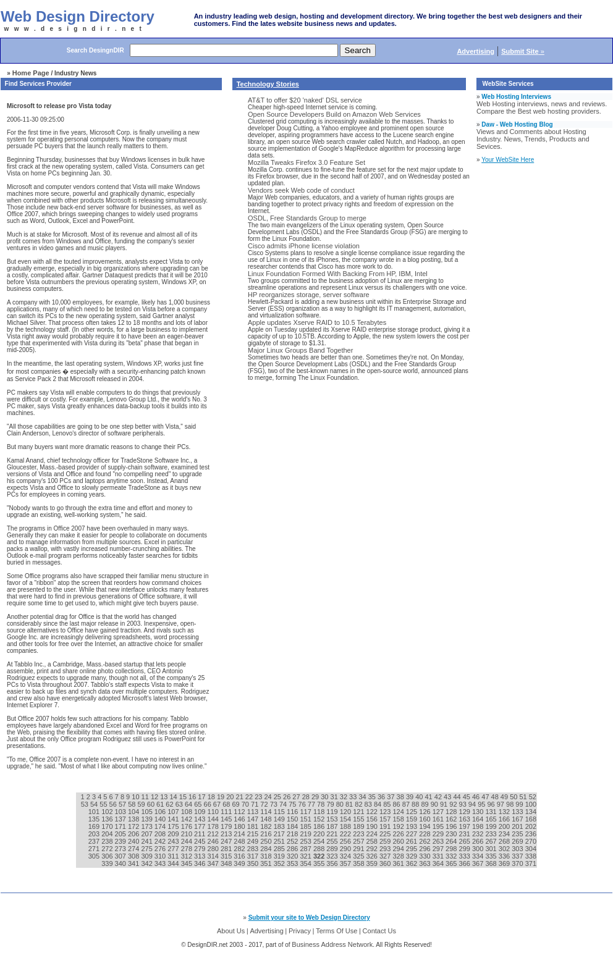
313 (200, 856)
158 (398, 819)
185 (306, 826)
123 (385, 811)
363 (425, 863)
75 (293, 804)
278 (187, 848)
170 (107, 826)
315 (227, 856)
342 (147, 863)
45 (467, 796)
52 (532, 796)
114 (266, 811)
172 (134, 826)
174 (160, 826)
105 (147, 811)
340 (121, 863)
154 (346, 819)
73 (274, 804)
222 (346, 834)
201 (518, 826)
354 (306, 863)
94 (473, 804)
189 (359, 826)
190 (372, 826)
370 (518, 863)
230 (452, 834)
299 (465, 848)
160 (425, 819)
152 (319, 819)
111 (227, 811)
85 (387, 804)
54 (94, 804)
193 (412, 826)
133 (518, 811)
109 (200, 811)
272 (107, 848)
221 (332, 834)
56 (114, 804)
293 (385, 848)
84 (378, 804)
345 (187, 863)
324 (346, 856)
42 (439, 796)
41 (429, 796)
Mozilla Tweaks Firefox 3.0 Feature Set (306, 162)
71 (255, 804)
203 (94, 834)
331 (439, 856)
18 (212, 796)
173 (147, 826)
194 (425, 826)
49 (505, 796)
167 (518, 819)
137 (121, 819)
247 (227, 841)
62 (170, 804)
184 (293, 826)
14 (174, 796)
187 (332, 826)
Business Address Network (332, 944)
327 (385, 856)
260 (398, 841)
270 (530, 841)
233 (491, 834)
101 (94, 811)
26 (287, 796)
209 (173, 834)
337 (518, 856)
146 (240, 819)
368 (491, 863)
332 (452, 856)
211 (200, 834)
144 (214, 819)
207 (147, 834)
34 (363, 796)
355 (319, 863)
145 (227, 819)
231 (465, 834)
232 (478, 834)
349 (240, 863)
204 (107, 834)
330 (425, 856)
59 (141, 804)
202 (530, 826)
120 (346, 811)
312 (187, 856)
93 (463, 804)
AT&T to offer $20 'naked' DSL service (305, 100)
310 (160, 856)
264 (452, 841)
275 (147, 848)
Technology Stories (268, 84)
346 (200, 863)
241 (147, 841)
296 (425, 848)
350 (253, 863)
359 (372, 863)
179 (227, 826)
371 (530, 863)
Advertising (266, 931)
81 (350, 804)
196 (452, 826)
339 (107, 863)
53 (85, 804)
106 (160, 811)
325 (359, 856)
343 (160, 863)
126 (425, 811)
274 (134, 848)
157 (385, 819)
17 (202, 796)
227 (412, 834)
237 (94, 841)
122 (372, 811)
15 (183, 796)
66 (208, 804)
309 (147, 856)
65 (198, 804)
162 (452, 819)
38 (401, 796)
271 (94, 848)
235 (518, 834)
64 (189, 804)
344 (173, 863)
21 (240, 796)
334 (478, 856)
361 (398, 863)
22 (250, 796)
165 (491, 819)
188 (346, 826)
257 (359, 841)
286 (293, 848)
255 (332, 841)
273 (121, 848)
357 (346, 863)
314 (214, 856)
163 (465, 819)
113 (253, 811)
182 (266, 826)
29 (316, 796)
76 (303, 804)
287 (306, 848)
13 (164, 796)
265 (465, 841)
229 (439, 834)
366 (465, 863)
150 (293, 819)
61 (161, 804)
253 (306, 841)
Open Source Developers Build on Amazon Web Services (334, 114)
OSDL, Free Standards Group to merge (307, 218)
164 (478, 819)
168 (530, 819)
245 (200, 841)
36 (382, 796)
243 (173, 841)
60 (151, 804)
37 (391, 796)
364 (439, 863)
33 (353, 796)
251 (280, 841)
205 (121, 834)
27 (297, 796)
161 (439, 819)
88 (416, 804)
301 (491, 848)
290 (346, 848)
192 (398, 826)
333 (465, 856)
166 (505, 819)
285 (280, 848)
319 (280, 856)
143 (200, 819)
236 (530, 834)
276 (160, 848)
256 (346, 841)
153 (332, 819)
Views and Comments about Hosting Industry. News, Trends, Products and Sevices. (533, 139)
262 (425, 841)
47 (486, 796)
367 (478, 863)
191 (385, 826)
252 (293, 841)
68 (227, 804)
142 (187, 819)
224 (372, 834)
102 (107, 811)
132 (505, 811)
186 (319, 826)
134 (530, 811)
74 (284, 804)
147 (253, 819)
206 (134, 834)
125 (412, 811)
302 (505, 848)
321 (306, 856)
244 (187, 841)
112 (240, 811)
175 (173, 826)
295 (412, 848)
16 (193, 796)
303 (518, 848)
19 (221, 796)
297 (439, 848)
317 (253, 856)
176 (187, 826)
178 (214, 826)
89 (425, 804)
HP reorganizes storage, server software (309, 294)
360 (385, 863)
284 (266, 848)
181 (253, 826)
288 (319, 848)
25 (278, 796)
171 (121, 826)
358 (359, 863)
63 (180, 804)
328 (398, 856)
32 (344, 796)
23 (259, 796)
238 (107, 841)
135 (94, 819)
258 (372, 841)
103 (121, 811)
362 (412, 863)
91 (444, 804)
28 (306, 796)
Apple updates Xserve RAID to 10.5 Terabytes (317, 322)
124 (398, 811)
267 (491, 841)
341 (134, 863)
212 (214, 834)
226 (398, 834)
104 (134, 811)
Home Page (30, 73)
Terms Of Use (336, 931)
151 (306, 819)
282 (240, 848)
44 (457, 796)
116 (293, 811)
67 (217, 804)
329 (412, 856)
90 (435, 804)
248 (240, 841)
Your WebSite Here (507, 159)
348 (227, 863)
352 (280, 863)
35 (373, 796)
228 (425, 834)
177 (200, 826)
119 (332, 811)
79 (331, 804)
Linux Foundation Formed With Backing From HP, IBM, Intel (338, 273)
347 (214, 863)
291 (359, 848)
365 (452, 863)
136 (107, 819)
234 (505, 834)
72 (264, 804)
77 (312, 804)
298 (452, 848)
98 (510, 804)
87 (407, 804)
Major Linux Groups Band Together (300, 350)
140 (160, 819)
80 (340, 804)
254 (319, 841)
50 (514, 796)
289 (332, 848)
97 (501, 804)
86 (397, 804)
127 (439, 811)
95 (482, 804)
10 (136, 796)
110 (214, 811)
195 (439, 826)
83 (369, 804)
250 (266, 841)
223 (359, 834)
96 (491, 804)
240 (134, 841)
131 (491, 811)
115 (280, 811)
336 (505, 856)
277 (173, 848)
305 (94, 856)
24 (268, 796)
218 (293, 834)
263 (439, 841)
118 (319, 811)
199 (491, 826)
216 (266, 834)
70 (246, 804)
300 (478, 848)
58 (132, 804)
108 (187, 811)
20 (230, 796)
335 (491, 856)
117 (306, 811)
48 (496, 796)
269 (518, 841)
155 (359, 819)
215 (253, 834)
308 (134, 856)
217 (280, 834)
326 (372, 856)
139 (147, 819)
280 (214, 848)
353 (293, 863)
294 (398, 848)
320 (293, 856)
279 (200, 848)
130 (478, 811)
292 (372, 848)
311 (173, 856)
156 (372, 819)
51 (523, 796)
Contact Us (379, 931)
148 (266, 819)
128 (452, 811)
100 (530, 804)
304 (530, 848)
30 (325, 796)
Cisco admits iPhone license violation (304, 246)
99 (520, 804)
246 (214, 841)
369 (505, 863)
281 (227, 848)
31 (335, 796)
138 (134, 819)
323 (332, 856)
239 (121, 841)
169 (94, 826)
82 (359, 804)
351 (266, 863)
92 (454, 804)
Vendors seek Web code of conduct (301, 190)
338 (530, 856)
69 (236, 804)
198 (478, 826)
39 (410, 796)
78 (321, 804)
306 (107, 856)
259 (385, 841)
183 (280, 826)
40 (420, 796)
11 (146, 796)
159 (412, 819)
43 (448, 796)
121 (359, 811)
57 (123, 804)
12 (155, 796)
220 (319, 834)
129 (465, 811)
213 (227, 834)
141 (173, 819)
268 (505, 841)
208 (160, 834)
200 (505, 826)
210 (187, 834)
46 (476, 796)
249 (253, 841)
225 (385, 834)
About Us (231, 931)
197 (465, 826)
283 (253, 848)
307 (121, 856)
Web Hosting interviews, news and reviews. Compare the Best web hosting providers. (541, 107)
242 (160, 841)
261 (412, 841)
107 (173, 811)
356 (332, 863)
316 (240, 856)
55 (104, 804)
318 (266, 856)
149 (280, 819)
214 (240, 834)
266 (478, 841)
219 (306, 834)
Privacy (300, 931)
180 (240, 826)
